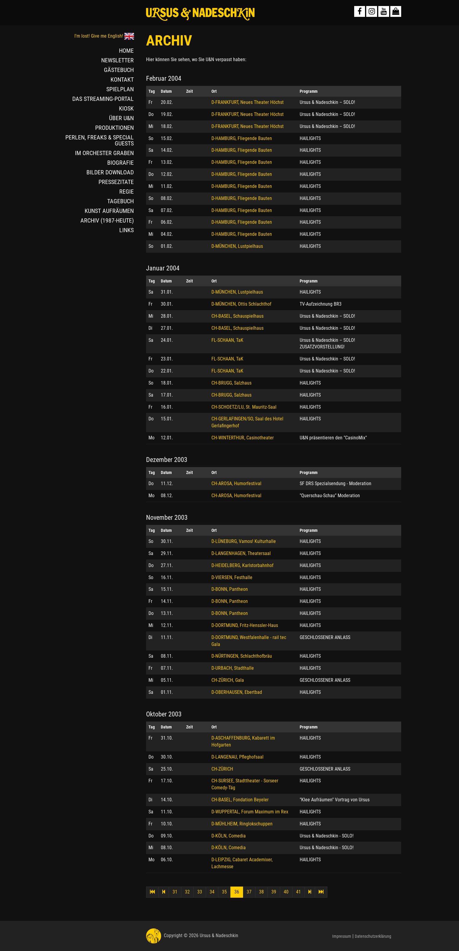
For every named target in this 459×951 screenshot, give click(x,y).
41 (298, 892)
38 (261, 892)
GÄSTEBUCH (119, 69)
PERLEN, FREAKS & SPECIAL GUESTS (99, 140)
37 (249, 892)
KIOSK (126, 108)
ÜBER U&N (121, 118)
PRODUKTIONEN (114, 127)
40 (286, 892)
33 (199, 892)
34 (212, 892)
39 (273, 892)
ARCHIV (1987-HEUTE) (107, 220)
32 (187, 892)
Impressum (341, 936)
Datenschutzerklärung (373, 936)
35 (224, 892)
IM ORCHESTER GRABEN (104, 153)
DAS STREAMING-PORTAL (103, 98)
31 (175, 892)
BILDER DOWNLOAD (110, 172)
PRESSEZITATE (116, 182)
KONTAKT (122, 79)
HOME (126, 50)
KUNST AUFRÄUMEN (109, 210)
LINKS (126, 230)
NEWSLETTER (117, 60)
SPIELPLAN (120, 89)
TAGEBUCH (120, 201)
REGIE (126, 191)
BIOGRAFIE (120, 162)
